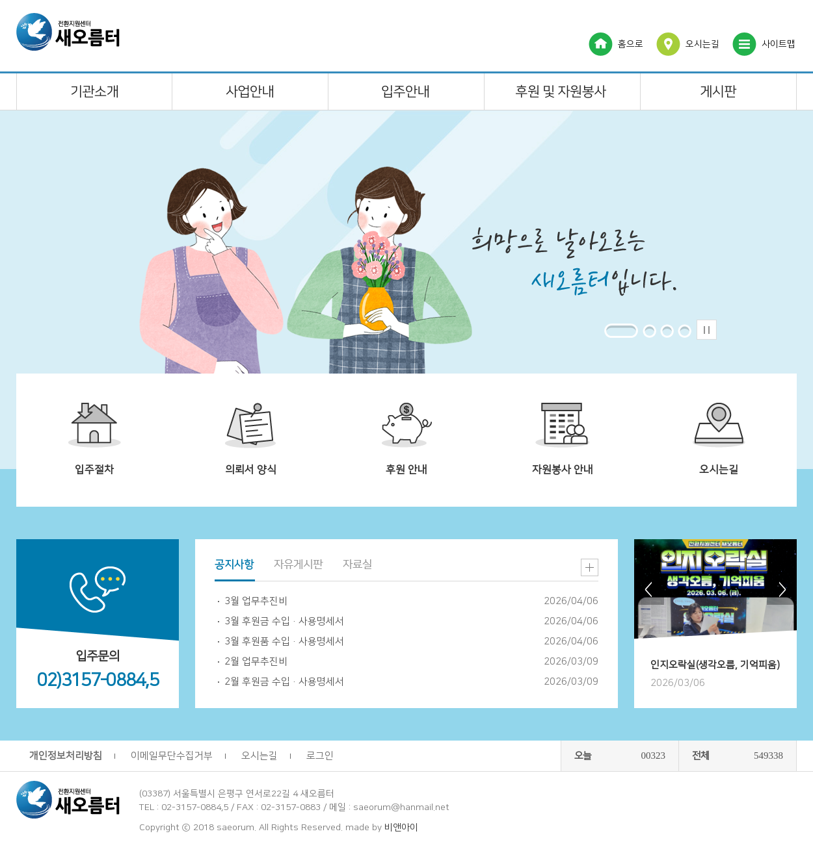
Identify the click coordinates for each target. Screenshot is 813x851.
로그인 (320, 755)
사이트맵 (778, 44)
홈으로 (630, 44)
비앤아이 (401, 827)
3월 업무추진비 (255, 601)
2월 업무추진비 (255, 661)
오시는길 (702, 44)
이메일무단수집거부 (172, 755)
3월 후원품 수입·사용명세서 (284, 641)
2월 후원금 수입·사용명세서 (284, 681)
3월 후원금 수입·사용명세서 (284, 621)
